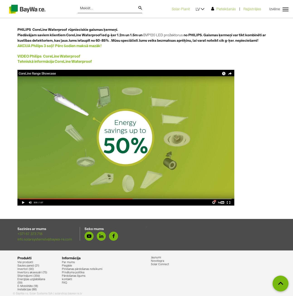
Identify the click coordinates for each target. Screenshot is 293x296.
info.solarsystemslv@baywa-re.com (44, 239)
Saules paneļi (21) (28, 265)
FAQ (64, 282)
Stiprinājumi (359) (28, 276)
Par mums (68, 262)
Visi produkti (25, 262)
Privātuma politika (73, 272)
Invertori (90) (25, 269)
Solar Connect (160, 264)
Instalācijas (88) (27, 289)
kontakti (67, 279)
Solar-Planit (181, 9)
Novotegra (157, 261)
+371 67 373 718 (29, 234)
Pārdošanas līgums (73, 276)
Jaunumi (156, 257)
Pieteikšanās (223, 9)
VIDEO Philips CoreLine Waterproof (48, 56)
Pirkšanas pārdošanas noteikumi (82, 269)
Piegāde (67, 265)
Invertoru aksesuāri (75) (32, 272)
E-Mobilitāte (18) (27, 286)
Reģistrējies (252, 9)
